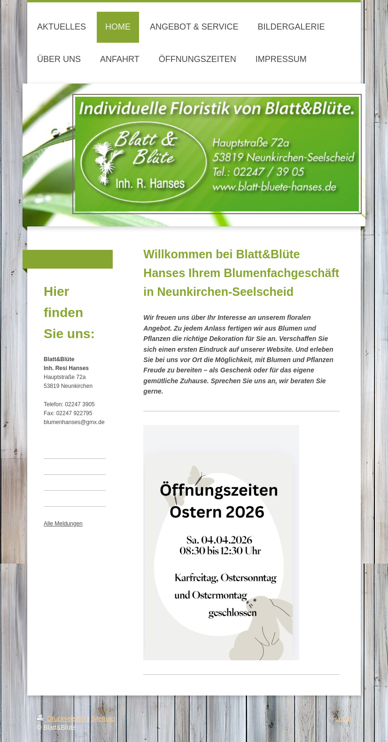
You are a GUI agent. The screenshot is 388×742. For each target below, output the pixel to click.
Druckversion (62, 718)
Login (343, 718)
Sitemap (103, 718)
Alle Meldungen (63, 523)
